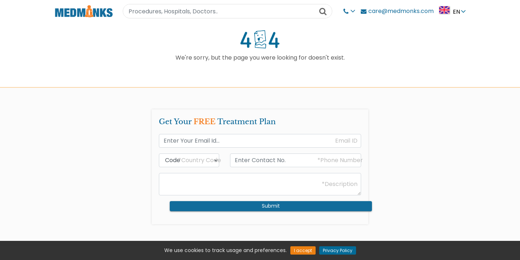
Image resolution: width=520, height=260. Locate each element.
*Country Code (199, 160)
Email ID (346, 141)
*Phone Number (340, 160)
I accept (303, 250)
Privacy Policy (337, 250)
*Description (340, 184)
